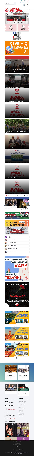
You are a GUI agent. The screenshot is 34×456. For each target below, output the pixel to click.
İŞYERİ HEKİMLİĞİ (21, 416)
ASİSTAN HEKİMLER (21, 413)
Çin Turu (17, 357)
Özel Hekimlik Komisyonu (12, 242)
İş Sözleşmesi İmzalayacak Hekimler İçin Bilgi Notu (14, 193)
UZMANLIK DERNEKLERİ (22, 405)
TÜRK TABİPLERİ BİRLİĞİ (22, 404)
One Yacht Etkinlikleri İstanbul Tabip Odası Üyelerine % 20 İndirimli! (16, 162)
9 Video (23, 377)
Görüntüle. (10, 360)
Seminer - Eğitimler (23, 375)
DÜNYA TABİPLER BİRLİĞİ (22, 401)
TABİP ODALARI (21, 407)
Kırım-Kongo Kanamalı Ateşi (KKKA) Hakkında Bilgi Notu (15, 101)
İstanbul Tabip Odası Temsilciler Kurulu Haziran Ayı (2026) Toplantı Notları (15, 70)
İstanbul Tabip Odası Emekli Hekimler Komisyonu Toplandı (15, 177)
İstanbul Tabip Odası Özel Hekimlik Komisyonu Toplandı (15, 87)
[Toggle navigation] (28, 10)
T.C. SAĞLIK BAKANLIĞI (22, 402)
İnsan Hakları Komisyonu (12, 251)
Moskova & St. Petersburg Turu (17, 341)
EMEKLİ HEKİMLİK (21, 414)
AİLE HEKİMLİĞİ (21, 410)
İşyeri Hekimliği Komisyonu (12, 239)
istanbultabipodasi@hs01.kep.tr (11, 410)
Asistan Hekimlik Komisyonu (12, 248)
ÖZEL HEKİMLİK (21, 411)
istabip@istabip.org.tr (11, 409)
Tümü (27, 195)
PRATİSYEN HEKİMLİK (22, 408)
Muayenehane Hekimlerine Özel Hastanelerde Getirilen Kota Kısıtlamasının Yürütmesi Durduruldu (15, 116)
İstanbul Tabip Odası (10, 452)
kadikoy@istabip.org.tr (11, 418)
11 (24, 195)
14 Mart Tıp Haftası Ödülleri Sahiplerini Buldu (23, 209)
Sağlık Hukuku (9, 375)
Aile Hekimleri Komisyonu (12, 245)
